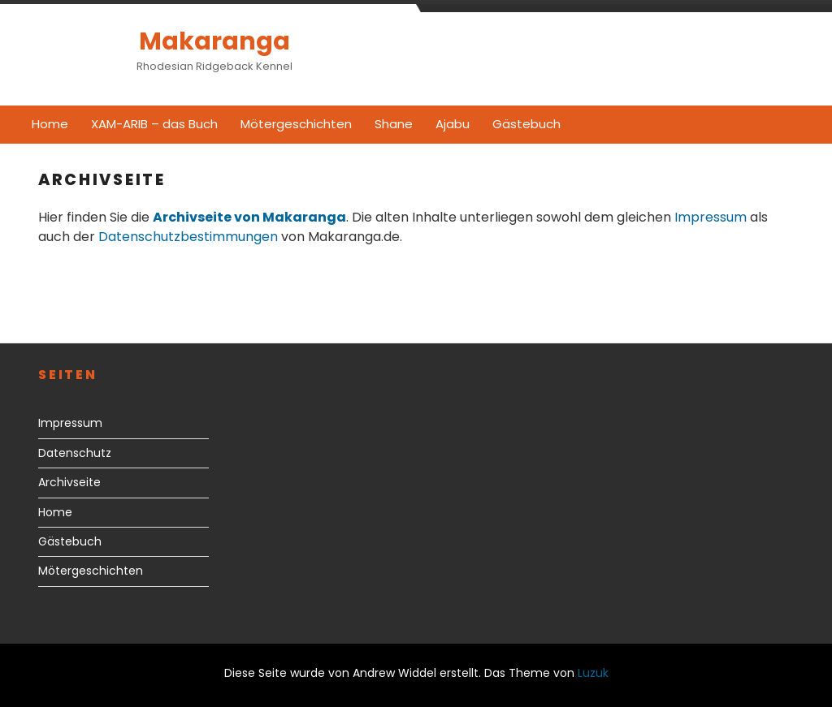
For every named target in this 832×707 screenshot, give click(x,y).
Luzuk (593, 673)
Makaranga (214, 41)
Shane (394, 123)
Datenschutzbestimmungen (188, 236)
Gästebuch (526, 123)
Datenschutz (74, 453)
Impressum (710, 217)
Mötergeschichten (296, 123)
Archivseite (69, 482)
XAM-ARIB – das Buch (154, 123)
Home (50, 123)
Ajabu (453, 123)
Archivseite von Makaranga (249, 217)
